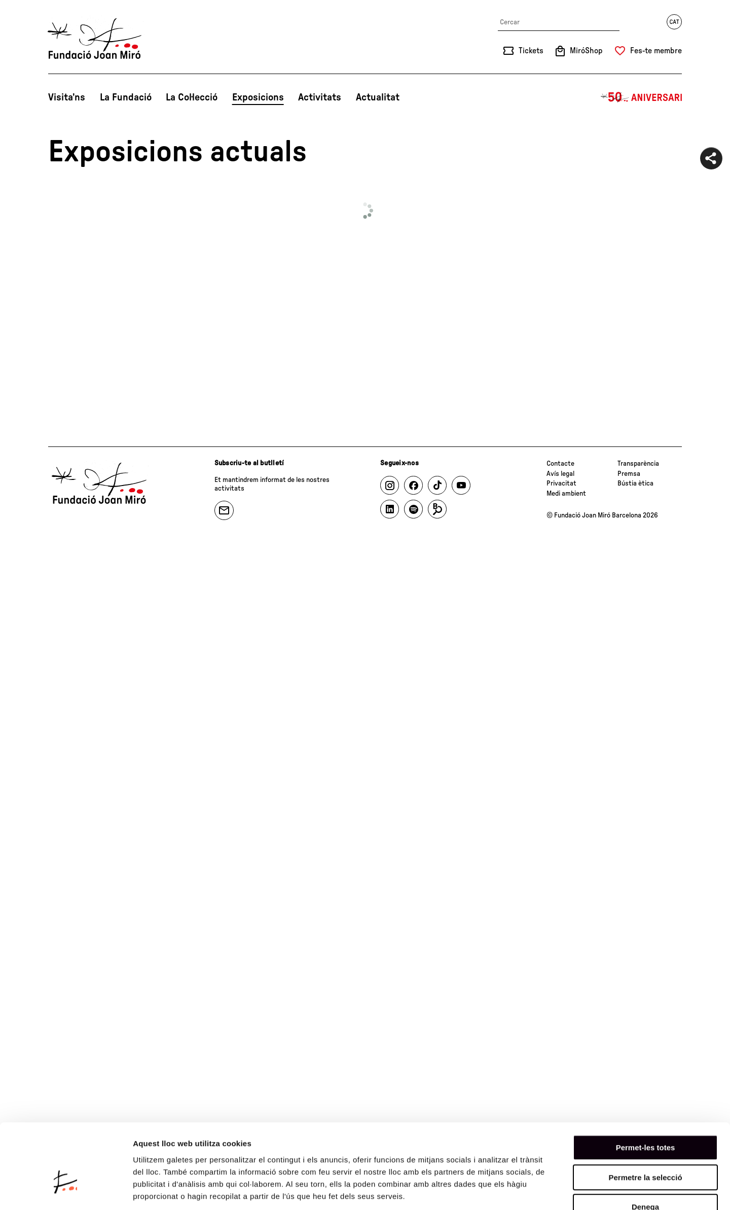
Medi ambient (566, 493)
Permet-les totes (645, 1086)
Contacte (560, 463)
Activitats (319, 97)
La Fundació (126, 97)
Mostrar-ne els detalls (583, 1190)
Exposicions (258, 97)
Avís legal (560, 473)
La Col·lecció (191, 97)
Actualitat (377, 97)
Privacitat (561, 483)
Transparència (638, 463)
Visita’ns (66, 97)
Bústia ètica (635, 483)
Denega (645, 1145)
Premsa (628, 473)
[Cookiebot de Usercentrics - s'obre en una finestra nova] (65, 1190)
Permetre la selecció (645, 1116)
